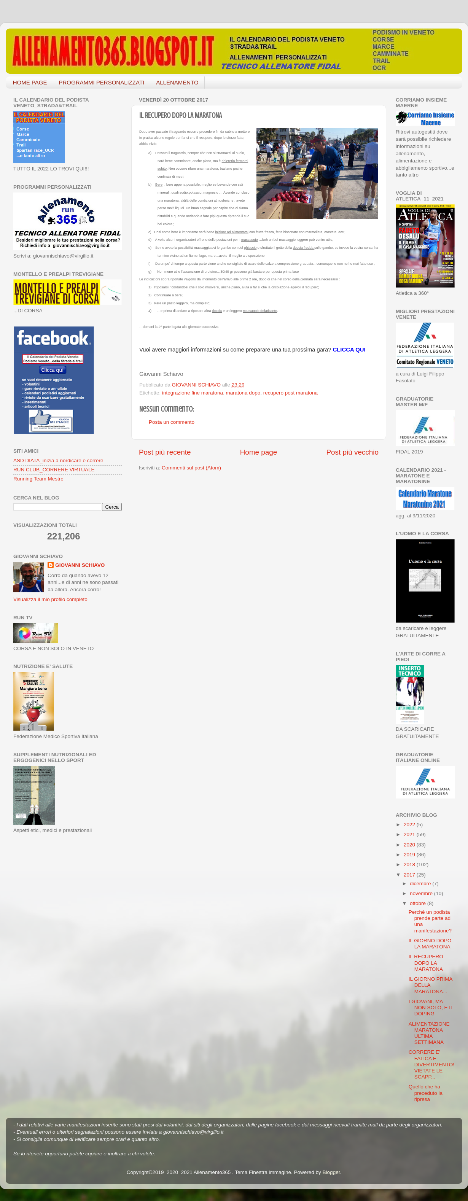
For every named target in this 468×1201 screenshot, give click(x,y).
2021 (410, 834)
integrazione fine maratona (192, 393)
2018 (410, 864)
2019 (410, 854)
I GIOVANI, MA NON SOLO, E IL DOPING (431, 1007)
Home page (258, 452)
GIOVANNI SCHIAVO (80, 565)
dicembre (421, 883)
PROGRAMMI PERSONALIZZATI (102, 82)
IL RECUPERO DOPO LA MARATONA (426, 963)
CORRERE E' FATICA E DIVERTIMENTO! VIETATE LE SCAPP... (431, 1064)
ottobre (418, 903)
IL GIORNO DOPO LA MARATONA (430, 944)
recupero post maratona (290, 393)
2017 (410, 875)
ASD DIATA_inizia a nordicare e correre (58, 460)
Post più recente (165, 452)
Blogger (331, 1172)
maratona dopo (243, 393)
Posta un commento (171, 422)
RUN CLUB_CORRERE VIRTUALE (54, 469)
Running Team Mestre (38, 479)
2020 (410, 845)
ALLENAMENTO (177, 82)
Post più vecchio (352, 452)
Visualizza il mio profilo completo (50, 599)
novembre (422, 893)
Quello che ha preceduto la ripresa (426, 1093)
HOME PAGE (30, 82)
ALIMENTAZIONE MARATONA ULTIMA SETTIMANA (429, 1033)
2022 (410, 824)
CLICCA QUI (349, 350)
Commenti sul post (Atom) (191, 468)
